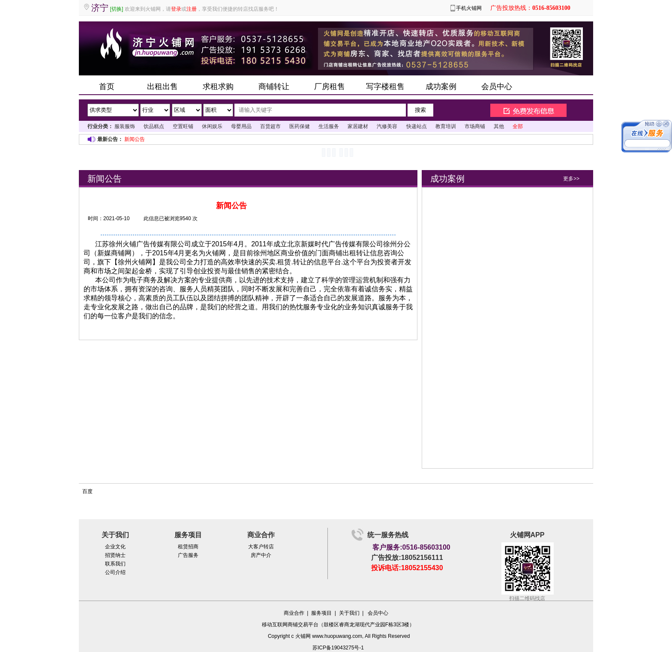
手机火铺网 (469, 8)
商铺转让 (273, 86)
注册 (191, 9)
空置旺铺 (183, 126)
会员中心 (496, 86)
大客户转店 (261, 547)
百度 (87, 491)
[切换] (116, 9)
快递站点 (416, 126)
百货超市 (270, 126)
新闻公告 (134, 139)
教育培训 (445, 126)
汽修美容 (387, 126)
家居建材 (358, 126)
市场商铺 (475, 126)
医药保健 (299, 126)
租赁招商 (188, 547)
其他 (499, 126)
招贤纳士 (115, 555)
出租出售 (162, 86)
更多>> (571, 179)
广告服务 (188, 555)
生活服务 (328, 126)
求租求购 (218, 86)
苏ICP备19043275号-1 (338, 648)
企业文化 (115, 547)
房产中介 (261, 555)
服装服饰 (124, 126)
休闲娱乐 (212, 126)
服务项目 (321, 613)
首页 (106, 86)
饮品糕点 (154, 126)
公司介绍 (115, 572)
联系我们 (115, 564)
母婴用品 (241, 126)
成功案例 (441, 86)
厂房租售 (329, 86)
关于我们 (349, 613)
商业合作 (294, 613)
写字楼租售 (385, 86)
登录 (176, 9)
